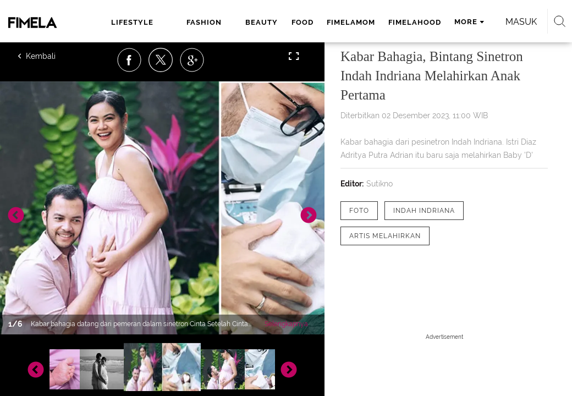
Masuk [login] (521, 21)
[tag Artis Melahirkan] (385, 236)
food (303, 22)
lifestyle (132, 22)
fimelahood (414, 22)
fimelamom (351, 22)
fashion (204, 22)
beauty (261, 22)
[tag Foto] (359, 210)
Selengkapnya (286, 324)
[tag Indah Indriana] (424, 210)
